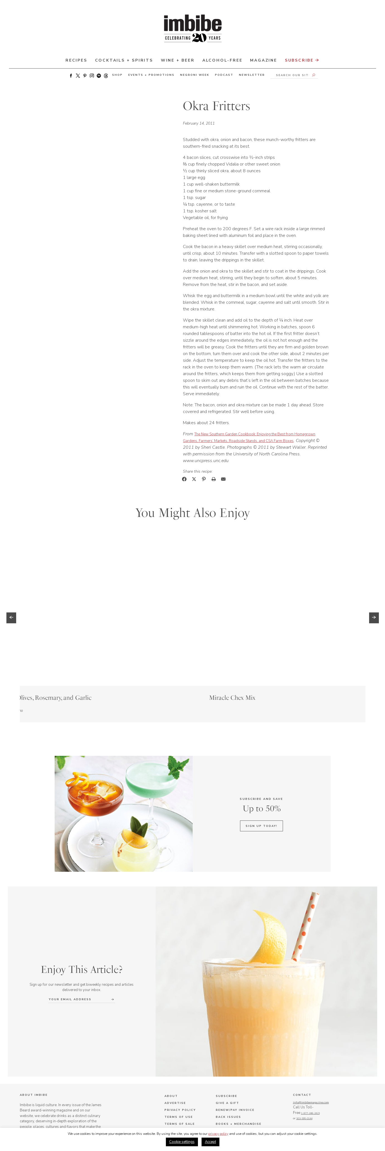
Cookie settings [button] (182, 1141)
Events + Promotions (151, 75)
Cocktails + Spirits (124, 60)
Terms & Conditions (227, 1109)
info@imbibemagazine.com (315, 1036)
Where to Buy (230, 1065)
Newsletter (252, 75)
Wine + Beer (178, 60)
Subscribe (302, 60)
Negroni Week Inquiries (241, 1093)
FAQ (168, 1072)
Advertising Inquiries (239, 1072)
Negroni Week (194, 75)
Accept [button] (210, 1141)
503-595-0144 (302, 1059)
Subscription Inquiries (241, 1079)
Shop (117, 75)
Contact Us (177, 1065)
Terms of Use (178, 1051)
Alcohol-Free (222, 60)
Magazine (263, 60)
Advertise (175, 1038)
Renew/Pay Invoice (235, 1044)
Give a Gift (227, 1038)
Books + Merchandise (238, 1058)
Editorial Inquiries (237, 1086)
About (171, 1031)
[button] (11, 580)
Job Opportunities (184, 1079)
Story (59, 635)
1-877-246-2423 (304, 1053)
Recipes (76, 60)
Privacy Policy (180, 1044)
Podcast (224, 75)
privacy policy (218, 1133)
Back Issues (228, 1051)
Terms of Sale (179, 1058)
